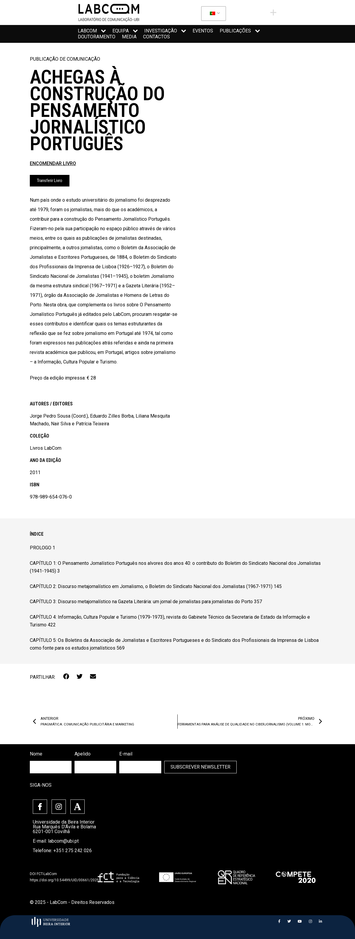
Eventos (203, 31)
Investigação (165, 31)
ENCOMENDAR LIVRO (53, 163)
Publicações (240, 31)
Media (129, 37)
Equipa (125, 31)
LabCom (92, 31)
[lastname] (95, 767)
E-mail (125, 754)
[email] (140, 767)
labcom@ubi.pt (63, 841)
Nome (36, 754)
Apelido (83, 754)
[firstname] (51, 767)
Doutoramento (96, 37)
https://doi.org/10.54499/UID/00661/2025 (64, 880)
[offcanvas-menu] (273, 12)
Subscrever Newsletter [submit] (200, 767)
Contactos (156, 37)
